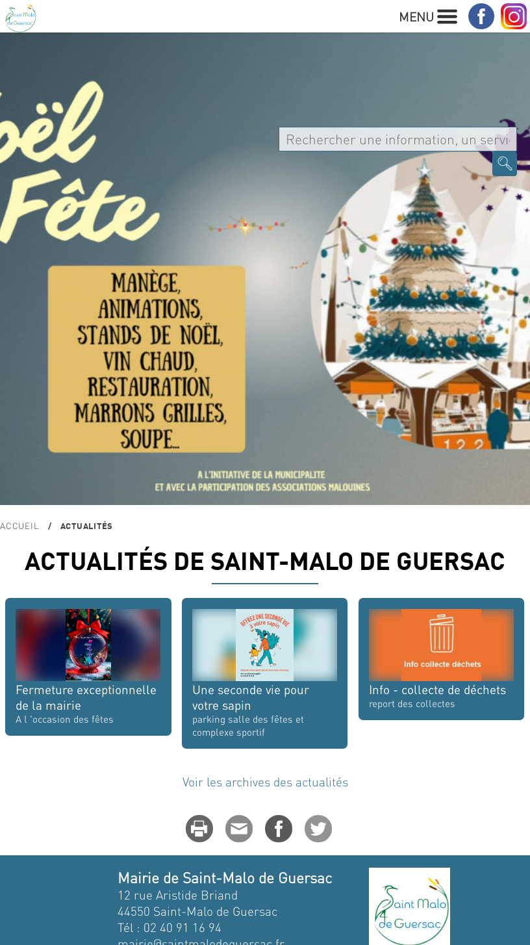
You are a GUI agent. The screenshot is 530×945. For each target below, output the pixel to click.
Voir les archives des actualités (265, 781)
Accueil (19, 525)
